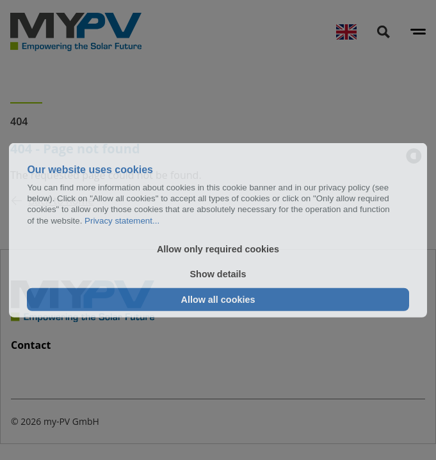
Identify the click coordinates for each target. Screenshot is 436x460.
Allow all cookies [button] (218, 300)
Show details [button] (218, 274)
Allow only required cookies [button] (218, 249)
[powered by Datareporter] (414, 156)
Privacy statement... (122, 220)
